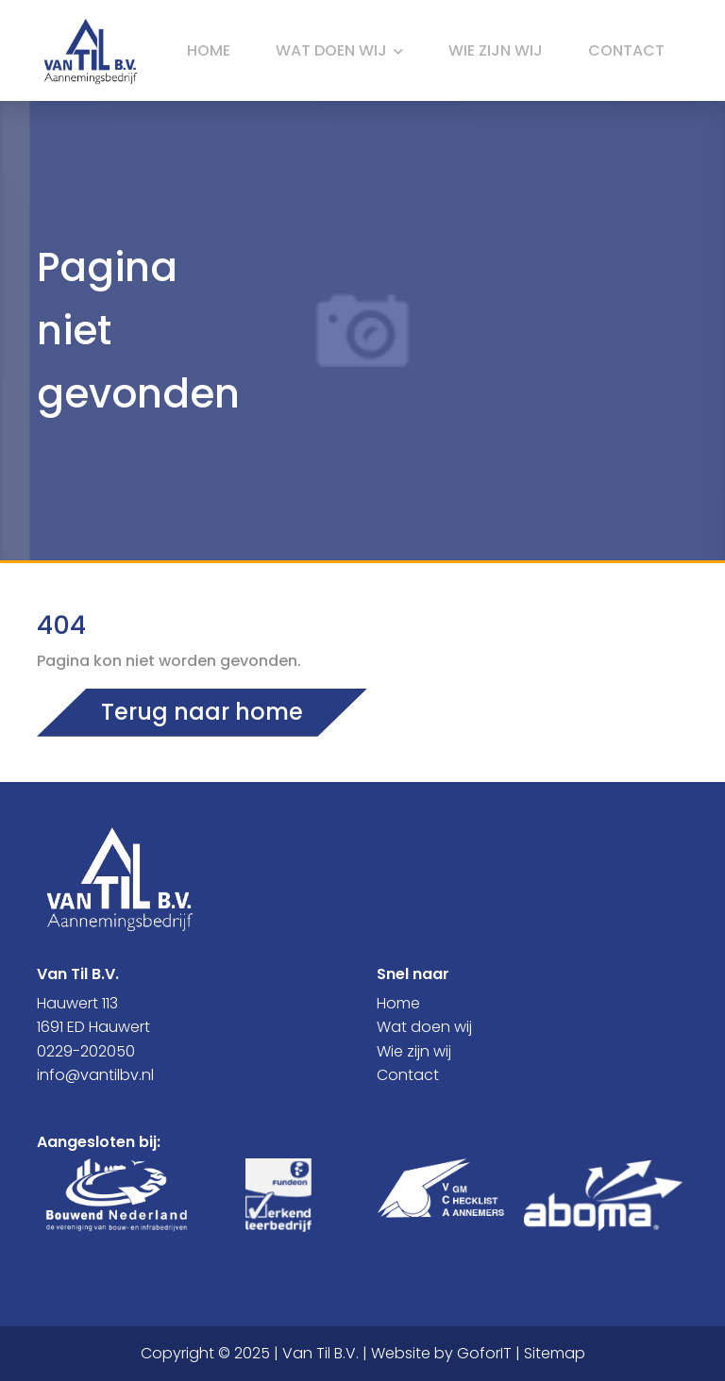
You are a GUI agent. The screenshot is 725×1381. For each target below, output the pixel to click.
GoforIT (484, 1353)
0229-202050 (86, 1051)
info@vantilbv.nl (95, 1075)
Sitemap (554, 1353)
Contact (626, 50)
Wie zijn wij (495, 50)
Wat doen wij (339, 50)
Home (208, 50)
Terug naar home (202, 711)
